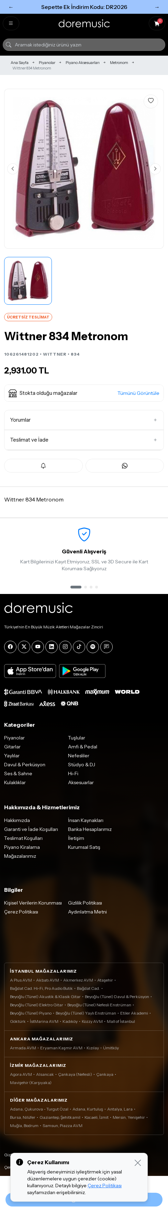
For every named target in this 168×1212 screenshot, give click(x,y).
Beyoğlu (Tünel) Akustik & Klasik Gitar (45, 996)
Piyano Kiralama (22, 847)
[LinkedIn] (51, 647)
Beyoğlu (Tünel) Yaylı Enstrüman (86, 1013)
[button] (84, 393)
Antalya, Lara (120, 1109)
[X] (24, 647)
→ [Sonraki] (157, 6)
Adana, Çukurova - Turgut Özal (39, 1109)
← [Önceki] (11, 6)
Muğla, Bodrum (24, 1125)
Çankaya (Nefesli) (75, 1074)
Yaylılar (12, 756)
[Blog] (106, 647)
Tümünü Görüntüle (138, 393)
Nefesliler (78, 756)
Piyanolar (47, 62)
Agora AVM (21, 1074)
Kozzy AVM (92, 1021)
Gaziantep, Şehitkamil (60, 1117)
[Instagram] (65, 647)
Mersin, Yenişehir (129, 1117)
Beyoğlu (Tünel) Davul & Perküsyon (117, 996)
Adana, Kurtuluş (87, 1109)
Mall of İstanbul (121, 1021)
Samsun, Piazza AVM (62, 1125)
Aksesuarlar (81, 782)
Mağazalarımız (20, 856)
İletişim (76, 838)
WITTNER (55, 354)
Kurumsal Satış (84, 847)
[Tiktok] (79, 647)
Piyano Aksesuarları (83, 62)
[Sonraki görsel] (155, 168)
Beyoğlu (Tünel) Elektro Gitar (36, 1004)
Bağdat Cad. (88, 988)
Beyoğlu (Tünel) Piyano (31, 1013)
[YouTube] (38, 647)
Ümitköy (111, 1047)
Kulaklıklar (15, 782)
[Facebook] (10, 647)
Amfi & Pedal (82, 747)
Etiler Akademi (134, 1013)
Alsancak (45, 1074)
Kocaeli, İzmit (97, 1117)
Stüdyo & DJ (81, 764)
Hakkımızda (17, 820)
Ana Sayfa (20, 62)
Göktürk (18, 1021)
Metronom (119, 62)
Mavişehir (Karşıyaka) (31, 1082)
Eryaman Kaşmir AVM (61, 1047)
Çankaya (104, 1074)
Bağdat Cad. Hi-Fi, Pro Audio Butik (41, 988)
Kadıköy (70, 1021)
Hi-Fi (73, 773)
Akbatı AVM (47, 980)
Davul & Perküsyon (24, 764)
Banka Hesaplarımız (90, 829)
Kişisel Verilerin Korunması (33, 903)
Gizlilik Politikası (85, 903)
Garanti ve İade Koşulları (31, 829)
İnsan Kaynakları (85, 820)
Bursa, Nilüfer (22, 1117)
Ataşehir (105, 980)
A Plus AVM (21, 980)
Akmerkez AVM (78, 980)
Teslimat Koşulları (23, 838)
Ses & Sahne (18, 773)
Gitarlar (12, 747)
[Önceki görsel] (12, 168)
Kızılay (93, 1047)
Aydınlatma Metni (87, 912)
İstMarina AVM (44, 1021)
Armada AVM (23, 1047)
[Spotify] (93, 647)
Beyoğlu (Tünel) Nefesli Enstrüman (99, 1004)
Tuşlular (76, 738)
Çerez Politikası (21, 912)
